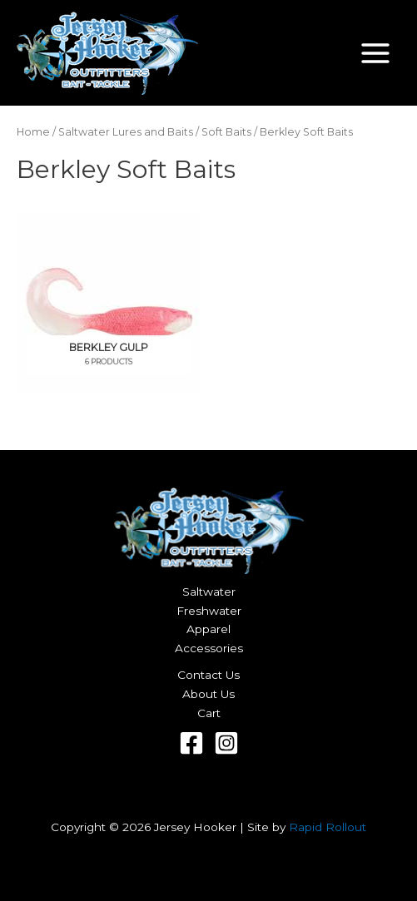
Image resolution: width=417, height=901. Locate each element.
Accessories (209, 648)
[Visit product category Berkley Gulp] (109, 302)
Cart (209, 713)
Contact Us (208, 674)
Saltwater (209, 591)
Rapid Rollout (327, 827)
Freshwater (208, 610)
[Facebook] (191, 742)
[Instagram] (226, 742)
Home (33, 132)
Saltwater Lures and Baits (125, 132)
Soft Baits (226, 132)
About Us (208, 694)
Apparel (208, 629)
